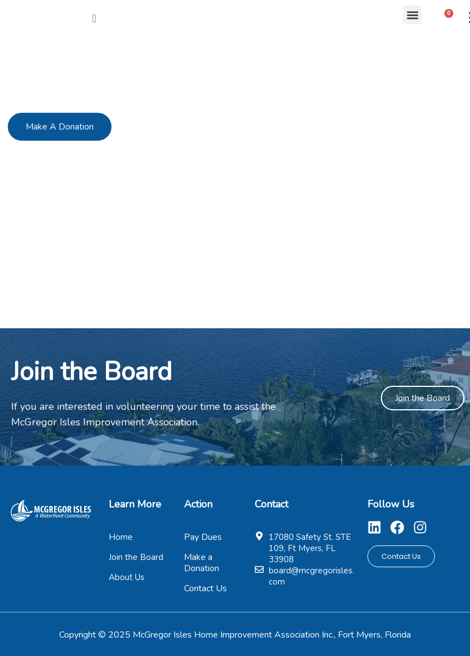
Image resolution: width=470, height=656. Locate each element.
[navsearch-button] (94, 18)
